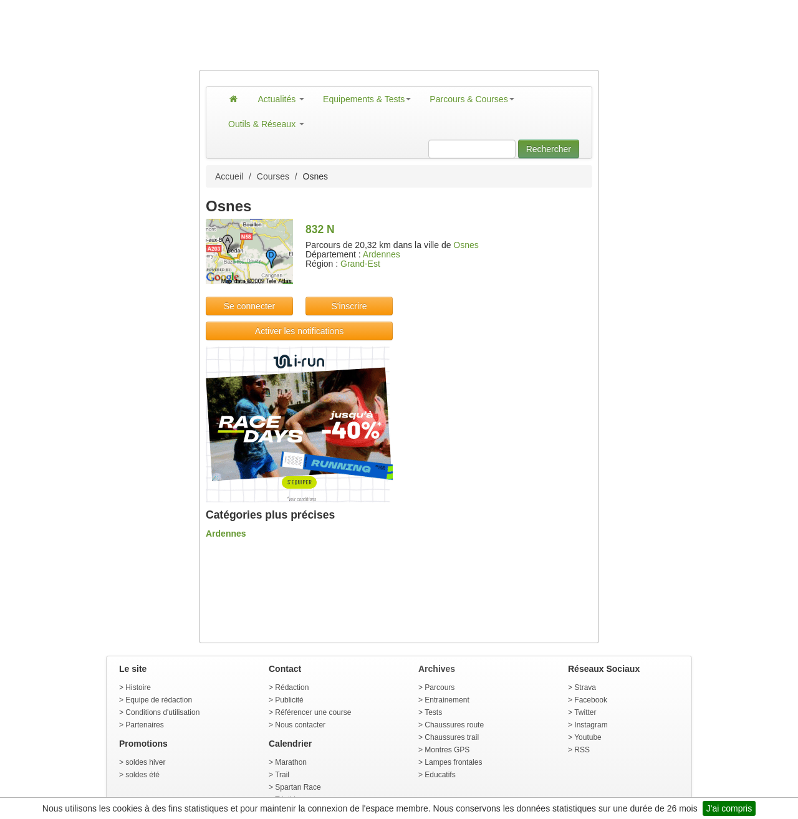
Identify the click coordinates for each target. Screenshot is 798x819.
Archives (436, 669)
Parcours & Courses (472, 99)
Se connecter (250, 306)
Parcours (439, 687)
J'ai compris (729, 808)
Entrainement (447, 700)
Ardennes (381, 254)
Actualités (281, 99)
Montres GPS (447, 749)
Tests (433, 712)
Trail (282, 774)
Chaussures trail (452, 737)
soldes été (142, 774)
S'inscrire (349, 306)
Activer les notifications (299, 331)
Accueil (229, 176)
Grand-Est (360, 264)
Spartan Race (297, 787)
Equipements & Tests (367, 99)
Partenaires (144, 725)
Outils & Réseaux (266, 124)
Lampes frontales (453, 762)
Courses (273, 176)
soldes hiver (145, 762)
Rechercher (548, 149)
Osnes (465, 245)
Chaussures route (454, 725)
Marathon (291, 762)
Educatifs (440, 774)
